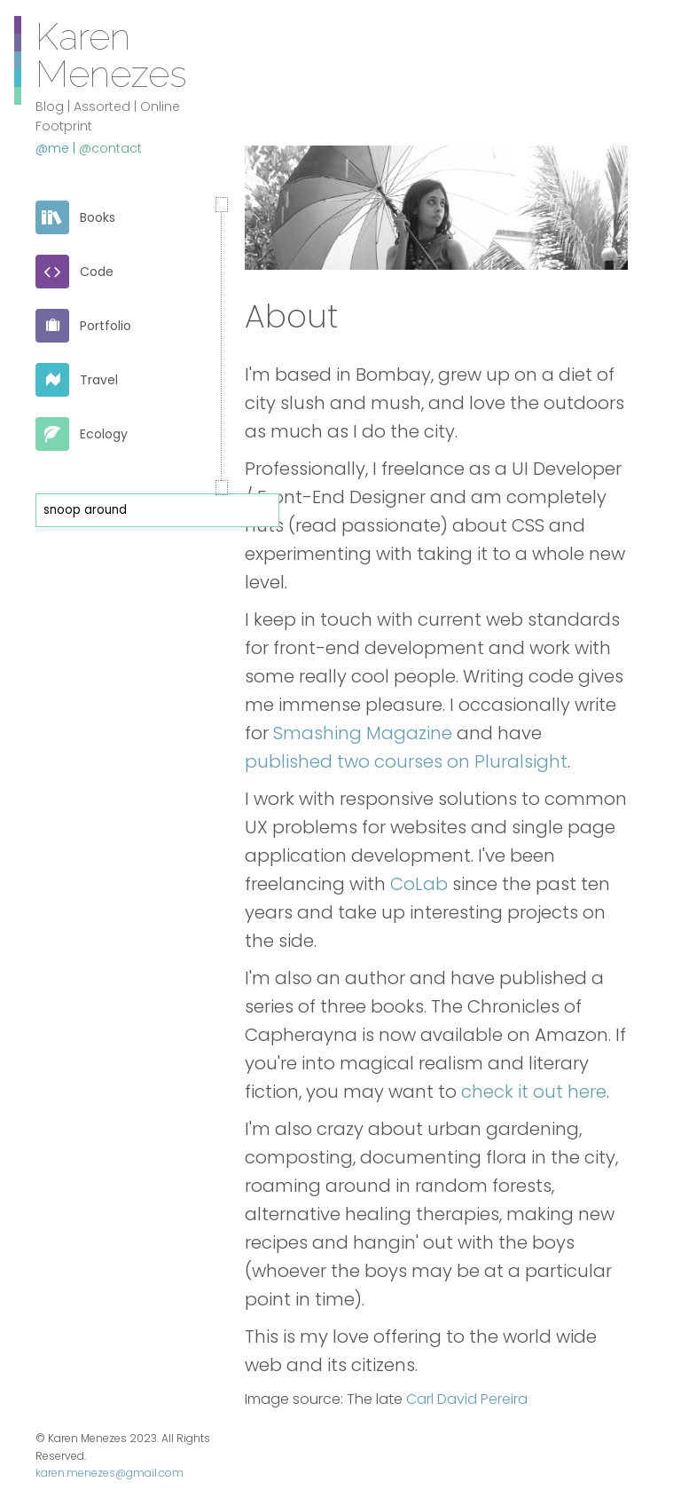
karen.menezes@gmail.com (109, 1472)
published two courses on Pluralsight (406, 761)
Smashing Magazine (362, 733)
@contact (110, 148)
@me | (57, 148)
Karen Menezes (111, 54)
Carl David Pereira (467, 1399)
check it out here (534, 1091)
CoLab (419, 883)
